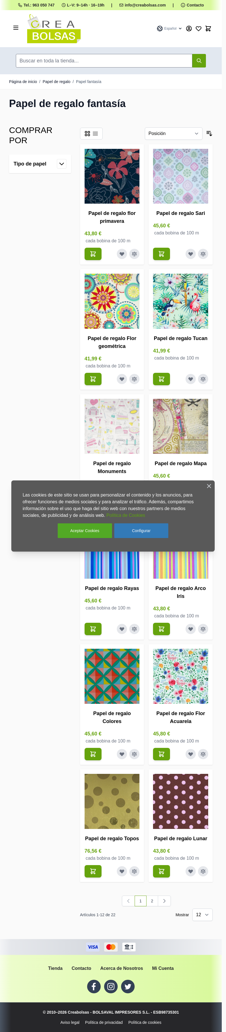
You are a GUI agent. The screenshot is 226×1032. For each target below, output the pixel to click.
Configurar (141, 530)
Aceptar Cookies (84, 530)
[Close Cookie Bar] (209, 486)
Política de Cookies (125, 515)
